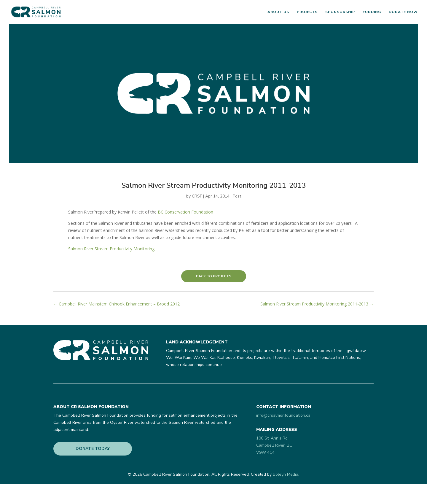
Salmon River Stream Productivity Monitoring (111, 248)
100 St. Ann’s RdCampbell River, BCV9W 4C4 (274, 445)
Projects (307, 12)
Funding (372, 12)
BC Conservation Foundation (185, 212)
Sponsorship (340, 12)
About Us (278, 12)
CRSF (197, 196)
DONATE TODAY (93, 448)
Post (237, 196)
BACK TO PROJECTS (213, 276)
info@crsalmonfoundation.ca (283, 415)
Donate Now (403, 12)
